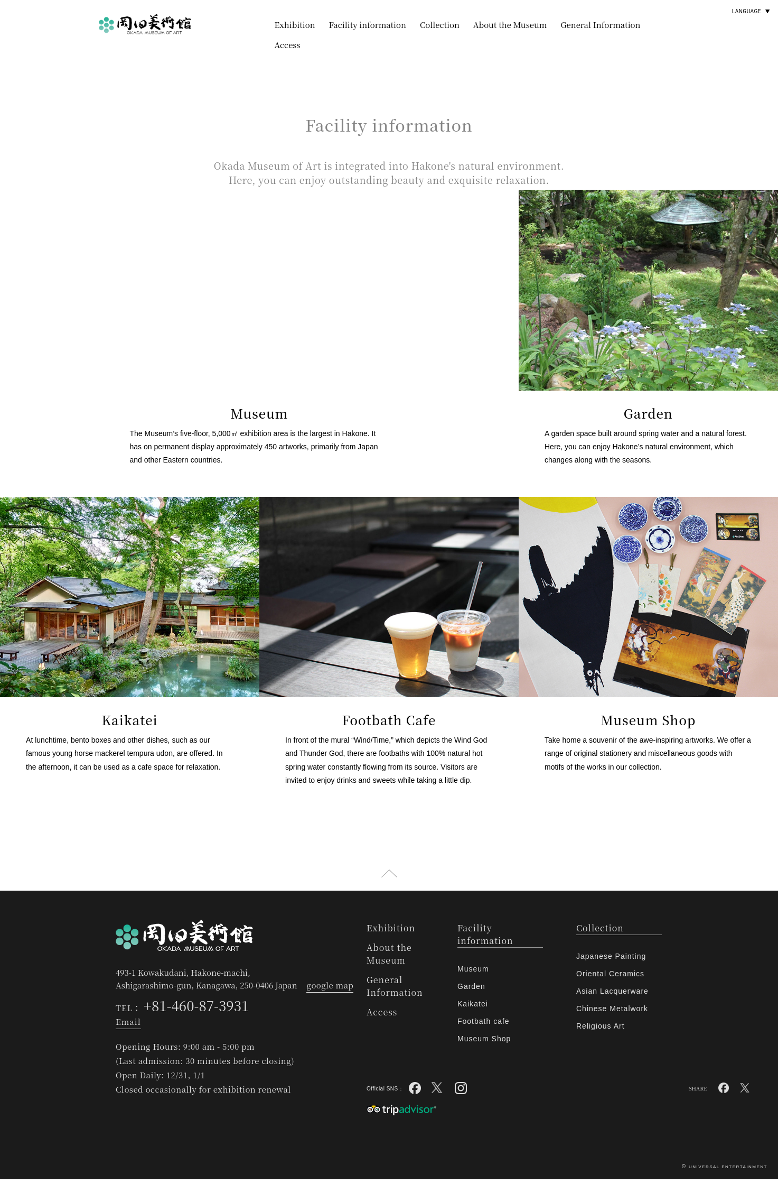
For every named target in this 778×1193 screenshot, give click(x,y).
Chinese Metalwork (612, 1022)
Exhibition (295, 24)
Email (128, 1035)
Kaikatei (472, 1017)
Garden (471, 1000)
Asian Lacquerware (612, 1005)
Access (288, 44)
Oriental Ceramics (610, 987)
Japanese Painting (611, 970)
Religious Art (600, 1039)
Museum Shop (484, 1052)
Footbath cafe (483, 1035)
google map (329, 998)
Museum (473, 982)
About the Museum (510, 24)
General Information (600, 24)
